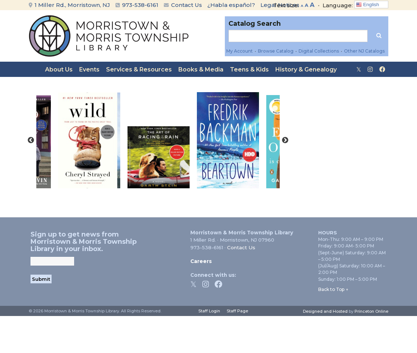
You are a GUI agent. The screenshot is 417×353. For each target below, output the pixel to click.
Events (89, 69)
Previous (31, 140)
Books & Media (200, 69)
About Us (59, 69)
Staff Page (237, 310)
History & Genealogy (306, 69)
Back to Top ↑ (333, 289)
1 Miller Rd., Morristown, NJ (69, 4)
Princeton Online (371, 311)
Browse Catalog (275, 51)
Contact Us (183, 4)
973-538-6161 (140, 4)
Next (285, 140)
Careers (201, 261)
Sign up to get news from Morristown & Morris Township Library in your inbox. (84, 242)
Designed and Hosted (325, 311)
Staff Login (209, 310)
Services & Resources (139, 69)
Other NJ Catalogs (364, 51)
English (367, 5)
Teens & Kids (249, 69)
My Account (239, 51)
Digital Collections (319, 51)
